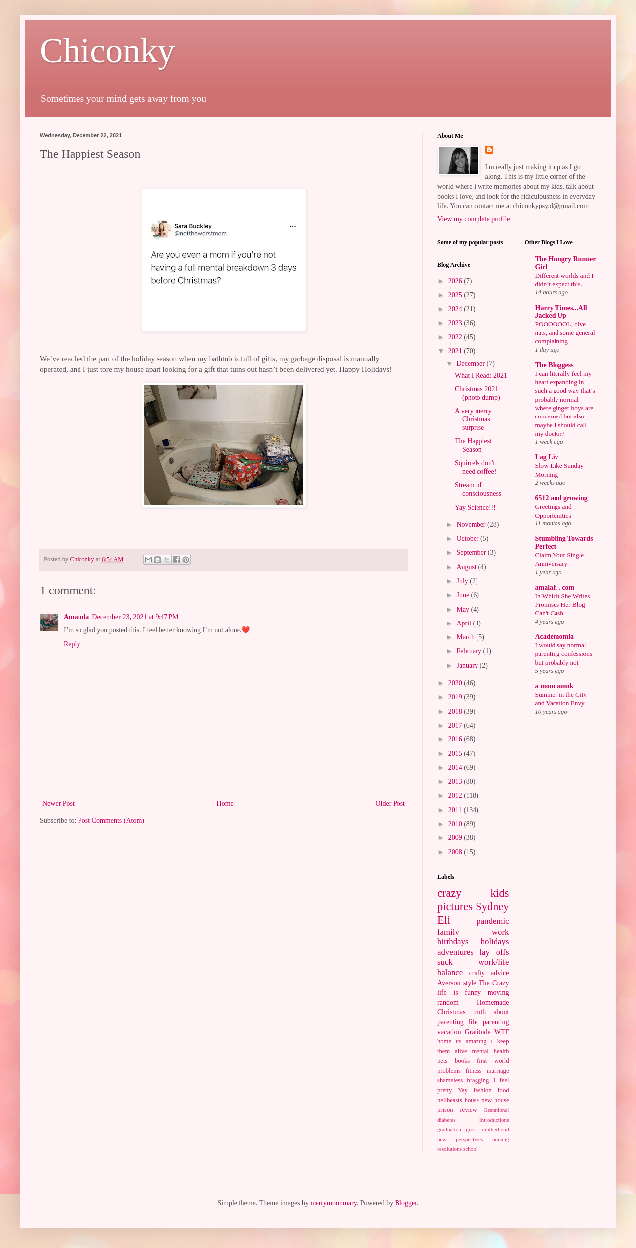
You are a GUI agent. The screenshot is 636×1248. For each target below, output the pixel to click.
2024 (456, 308)
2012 (456, 795)
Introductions (494, 1120)
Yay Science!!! (475, 507)
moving (498, 992)
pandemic (493, 921)
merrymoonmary (334, 1203)
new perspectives (460, 1139)
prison (445, 1109)
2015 (456, 753)
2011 (456, 810)
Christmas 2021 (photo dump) (477, 393)
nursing (500, 1139)
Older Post (390, 803)
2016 (456, 739)
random (448, 1002)
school (470, 1149)
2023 (456, 323)
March (466, 637)
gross (471, 1129)
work (500, 931)
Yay (463, 1090)
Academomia (554, 636)
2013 (456, 781)
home (444, 1041)
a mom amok (554, 686)
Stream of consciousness (478, 489)
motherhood (495, 1129)
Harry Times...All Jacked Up (561, 311)
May (463, 609)
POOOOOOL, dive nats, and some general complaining (565, 332)
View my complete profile (473, 219)
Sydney (492, 906)
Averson (448, 983)
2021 (456, 351)
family (448, 931)
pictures (455, 906)
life (473, 1022)
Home (225, 803)
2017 (456, 725)
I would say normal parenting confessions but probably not (564, 653)
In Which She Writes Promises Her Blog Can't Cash (562, 604)
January (467, 665)
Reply (72, 644)
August (467, 567)
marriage (498, 1070)
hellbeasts (449, 1100)
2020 (456, 683)
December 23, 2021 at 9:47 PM (135, 617)
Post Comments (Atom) (111, 820)
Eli (443, 920)
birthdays (452, 941)
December (471, 363)
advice (500, 973)
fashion (483, 1090)
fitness (474, 1070)
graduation (449, 1129)
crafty (477, 973)
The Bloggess (554, 365)
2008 (456, 852)
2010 (456, 824)
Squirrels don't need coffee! (475, 467)
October (468, 538)
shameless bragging (463, 1080)
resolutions (449, 1149)
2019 (456, 697)
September (471, 552)
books (462, 1060)
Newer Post (58, 803)
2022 (456, 337)
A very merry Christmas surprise (473, 419)
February (469, 651)
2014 (456, 767)
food (503, 1090)
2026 (456, 281)
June (463, 595)
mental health (490, 1051)
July (463, 581)
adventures (455, 952)
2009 (456, 837)
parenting (496, 1022)
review (468, 1109)
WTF (501, 1032)
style (469, 983)
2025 (456, 295)
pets (442, 1060)
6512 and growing (561, 498)
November (471, 524)
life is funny (459, 992)
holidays (495, 941)
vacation (449, 1032)
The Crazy (494, 983)
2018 (456, 711)
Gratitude (478, 1032)
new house (495, 1100)
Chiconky (107, 50)
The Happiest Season (473, 445)
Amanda (76, 617)
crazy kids (473, 893)
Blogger (406, 1203)
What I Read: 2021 (481, 375)
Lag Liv (546, 457)
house (472, 1100)
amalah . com (555, 587)
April (464, 623)
